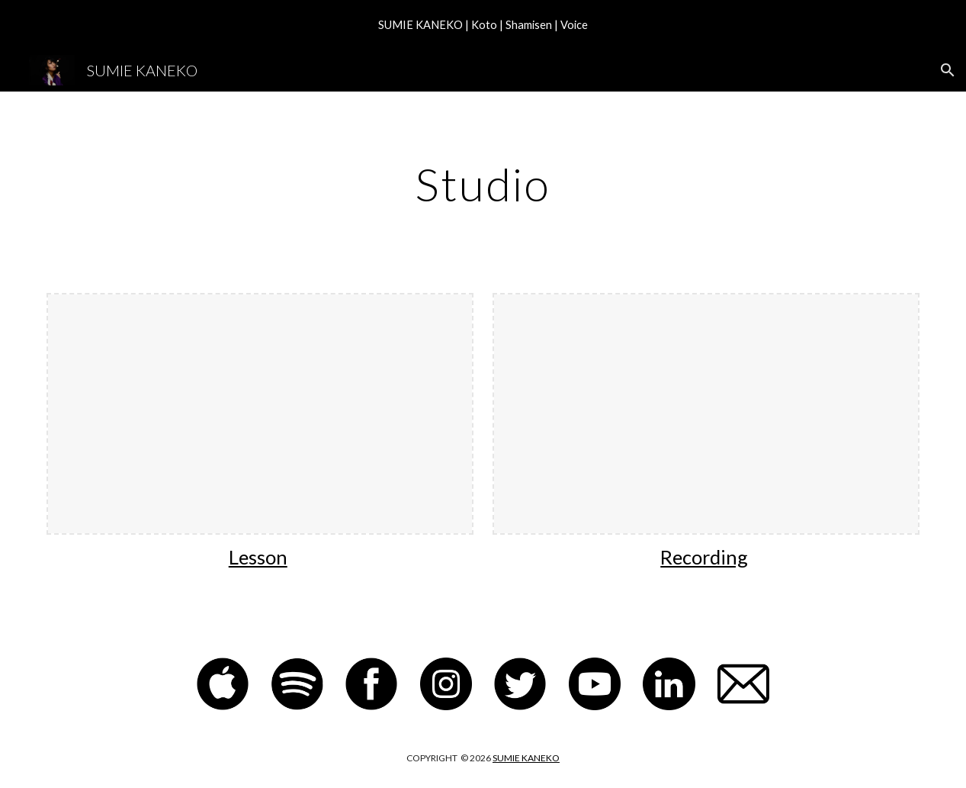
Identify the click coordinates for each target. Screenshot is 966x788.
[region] (483, 24)
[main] (483, 184)
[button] (947, 70)
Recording (704, 556)
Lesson (258, 556)
